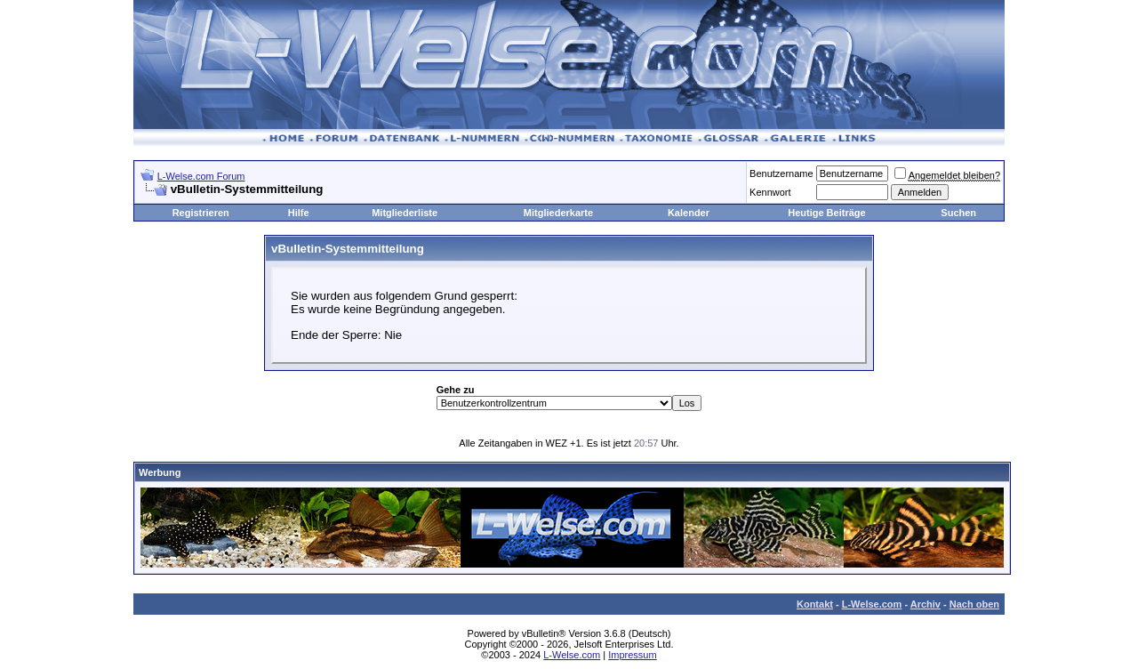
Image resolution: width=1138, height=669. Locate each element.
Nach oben (974, 604)
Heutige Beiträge (826, 212)
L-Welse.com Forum (201, 176)
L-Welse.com (872, 604)
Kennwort (769, 192)
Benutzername (781, 173)
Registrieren (200, 212)
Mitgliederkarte (558, 212)
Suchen (958, 212)
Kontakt (815, 604)
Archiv (925, 604)
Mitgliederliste (404, 212)
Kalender (688, 212)
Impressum (632, 654)
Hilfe (298, 212)
